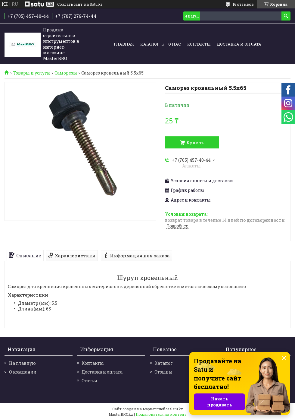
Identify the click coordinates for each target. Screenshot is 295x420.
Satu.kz (176, 408)
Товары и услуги (31, 73)
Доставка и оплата (239, 44)
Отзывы (163, 372)
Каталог (149, 44)
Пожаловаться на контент (161, 414)
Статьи (89, 380)
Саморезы (65, 73)
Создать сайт (69, 4)
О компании (22, 372)
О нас (174, 44)
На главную (22, 363)
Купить (195, 142)
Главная (124, 44)
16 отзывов (243, 4)
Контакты (198, 44)
